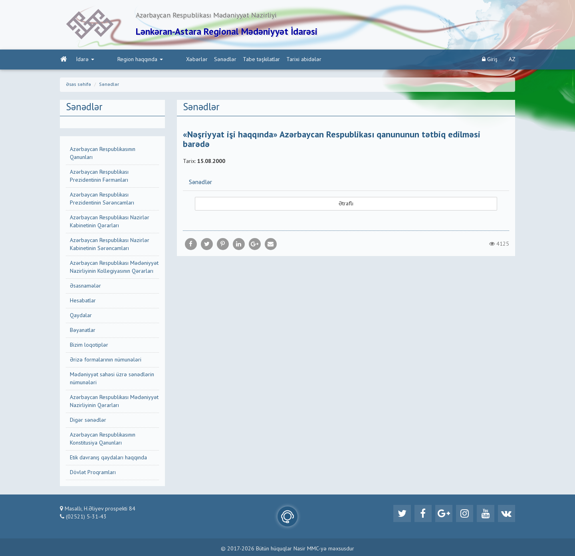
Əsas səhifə (78, 85)
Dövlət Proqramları (93, 473)
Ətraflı (346, 205)
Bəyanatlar (82, 331)
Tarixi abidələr (270, 60)
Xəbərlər (163, 60)
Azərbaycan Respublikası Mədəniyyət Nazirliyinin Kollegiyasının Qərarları (114, 268)
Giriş (490, 60)
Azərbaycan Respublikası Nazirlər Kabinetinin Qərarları (109, 222)
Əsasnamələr (85, 287)
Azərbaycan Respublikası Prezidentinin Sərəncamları (102, 200)
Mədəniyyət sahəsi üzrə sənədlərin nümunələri (112, 379)
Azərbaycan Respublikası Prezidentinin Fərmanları (99, 177)
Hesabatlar (83, 301)
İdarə (85, 60)
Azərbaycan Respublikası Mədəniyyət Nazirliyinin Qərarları (114, 402)
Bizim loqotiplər (89, 346)
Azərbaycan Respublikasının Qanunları (102, 154)
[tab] (346, 183)
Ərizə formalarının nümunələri (105, 360)
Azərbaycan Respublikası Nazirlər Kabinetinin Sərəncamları (109, 245)
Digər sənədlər (88, 421)
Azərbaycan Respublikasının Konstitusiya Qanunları (102, 440)
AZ (512, 60)
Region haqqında (123, 60)
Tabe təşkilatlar (227, 60)
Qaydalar (81, 316)
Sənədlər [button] (200, 184)
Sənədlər (191, 60)
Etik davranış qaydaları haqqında (108, 458)
